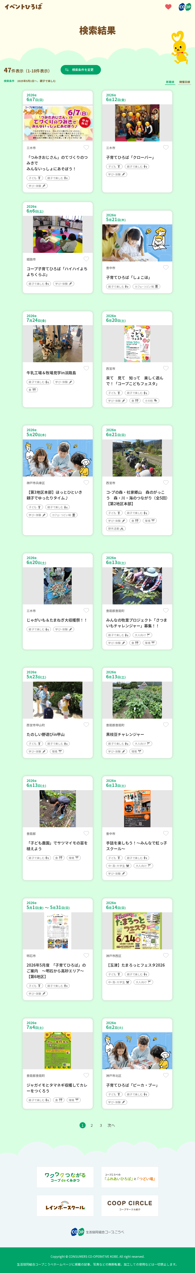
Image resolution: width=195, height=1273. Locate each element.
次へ (111, 1125)
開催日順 (184, 82)
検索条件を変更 (82, 69)
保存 (86, 147)
